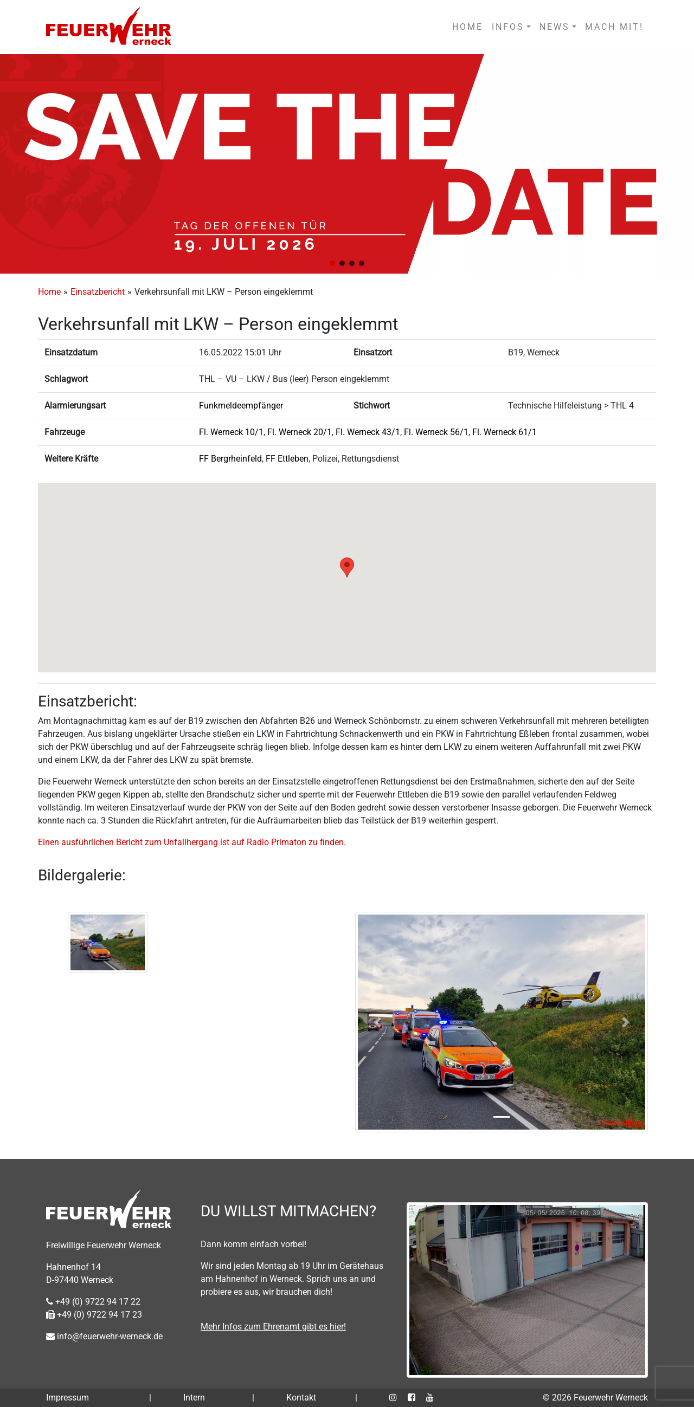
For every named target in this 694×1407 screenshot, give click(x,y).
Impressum (67, 1397)
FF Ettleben (287, 458)
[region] (347, 164)
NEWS (554, 27)
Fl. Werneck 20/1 (299, 432)
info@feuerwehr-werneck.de (104, 1336)
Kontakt (301, 1397)
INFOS (508, 27)
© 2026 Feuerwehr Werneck (595, 1397)
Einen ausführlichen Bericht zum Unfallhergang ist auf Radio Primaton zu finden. (192, 842)
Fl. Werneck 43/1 (368, 432)
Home (49, 292)
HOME (467, 27)
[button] (332, 263)
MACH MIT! (614, 27)
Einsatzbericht (97, 292)
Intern (194, 1397)
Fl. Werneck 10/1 (231, 432)
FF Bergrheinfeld (230, 458)
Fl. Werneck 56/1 (436, 432)
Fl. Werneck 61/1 (504, 432)
